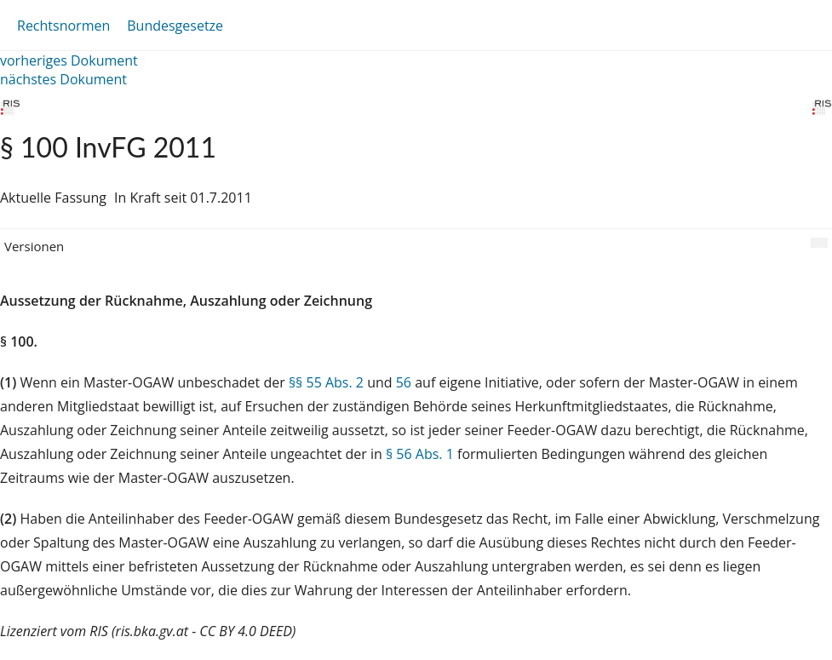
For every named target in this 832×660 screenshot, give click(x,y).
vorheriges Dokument (69, 60)
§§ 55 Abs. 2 (326, 382)
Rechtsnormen (63, 25)
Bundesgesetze (175, 25)
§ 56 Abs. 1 (420, 454)
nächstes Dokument (63, 79)
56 (403, 382)
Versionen (34, 246)
